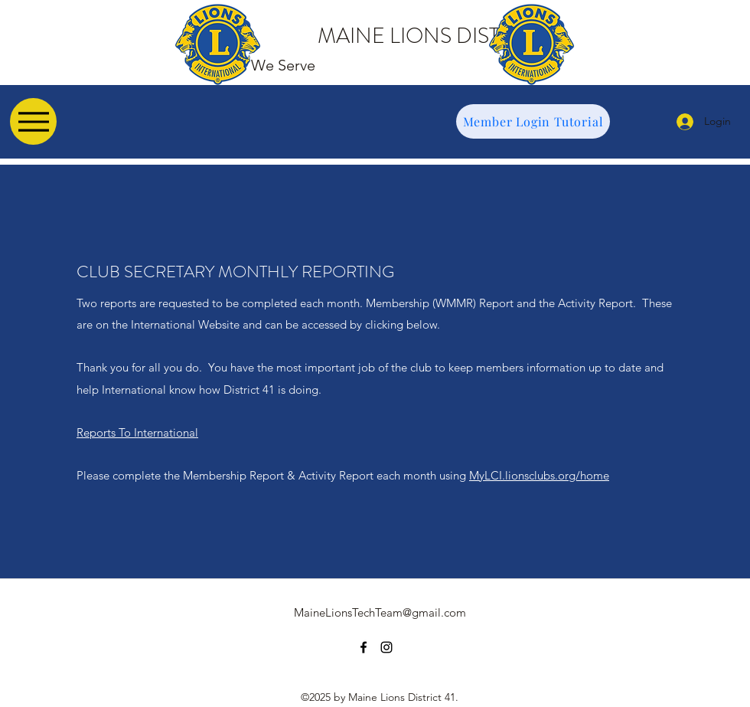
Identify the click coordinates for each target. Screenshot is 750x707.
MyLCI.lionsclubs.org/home (539, 475)
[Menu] (33, 121)
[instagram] (386, 647)
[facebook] (363, 647)
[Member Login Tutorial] (533, 121)
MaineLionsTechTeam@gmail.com (380, 612)
